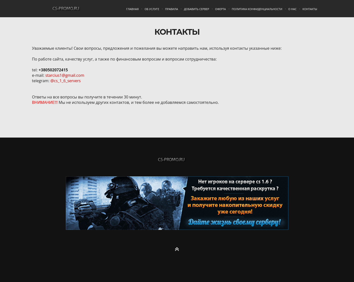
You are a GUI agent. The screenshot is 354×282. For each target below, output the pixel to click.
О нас (292, 9)
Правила (171, 9)
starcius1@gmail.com (64, 75)
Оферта (220, 9)
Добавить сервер (196, 9)
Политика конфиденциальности (257, 9)
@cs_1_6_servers (65, 80)
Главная (132, 9)
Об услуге (152, 9)
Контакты (310, 9)
